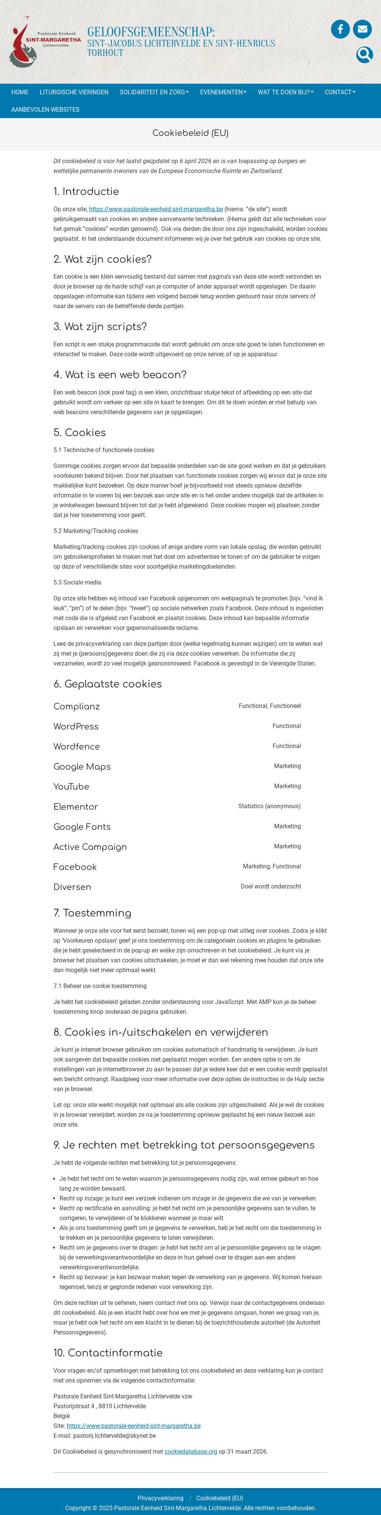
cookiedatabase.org (191, 1451)
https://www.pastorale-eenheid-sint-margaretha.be (156, 209)
